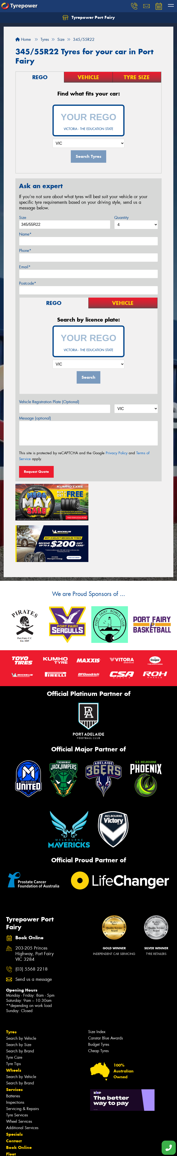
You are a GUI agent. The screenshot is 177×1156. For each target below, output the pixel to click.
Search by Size (18, 1002)
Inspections (15, 1059)
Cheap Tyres (98, 1008)
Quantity (121, 217)
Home (23, 39)
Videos (13, 1124)
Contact (14, 1098)
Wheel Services (19, 1078)
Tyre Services (17, 1072)
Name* (25, 234)
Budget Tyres (98, 1002)
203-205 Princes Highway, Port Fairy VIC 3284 (34, 911)
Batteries (13, 1053)
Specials (14, 1091)
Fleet (11, 1111)
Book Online (19, 1105)
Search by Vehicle (21, 995)
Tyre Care (14, 1014)
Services (14, 1047)
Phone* (25, 250)
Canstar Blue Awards (105, 995)
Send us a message (33, 937)
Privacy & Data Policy (35, 1148)
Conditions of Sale (64, 1148)
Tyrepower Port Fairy (88, 18)
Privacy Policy (116, 453)
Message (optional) (35, 418)
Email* (25, 267)
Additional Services (22, 1085)
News (12, 1118)
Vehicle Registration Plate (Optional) (49, 401)
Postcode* (27, 283)
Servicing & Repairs (22, 1066)
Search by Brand (20, 1008)
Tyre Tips (13, 1021)
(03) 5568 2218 (31, 926)
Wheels (13, 1027)
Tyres (11, 989)
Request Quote (36, 471)
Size (22, 217)
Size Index (96, 989)
